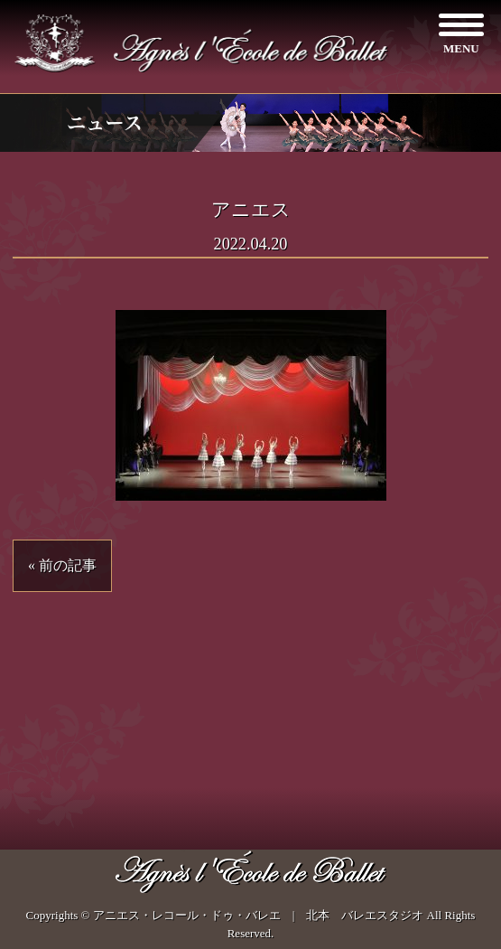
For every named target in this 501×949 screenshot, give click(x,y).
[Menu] (461, 34)
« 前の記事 (62, 565)
